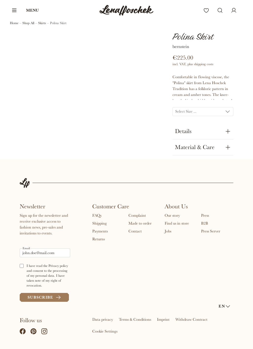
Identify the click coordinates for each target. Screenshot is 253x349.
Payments (100, 231)
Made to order (140, 223)
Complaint (137, 215)
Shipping (99, 223)
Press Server (210, 231)
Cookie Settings (104, 331)
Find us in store (177, 223)
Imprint (163, 319)
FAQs (96, 215)
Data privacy (102, 319)
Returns (98, 239)
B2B (204, 223)
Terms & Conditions (135, 319)
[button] (25, 10)
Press (205, 215)
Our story (172, 215)
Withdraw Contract (191, 319)
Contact (135, 231)
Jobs (168, 231)
